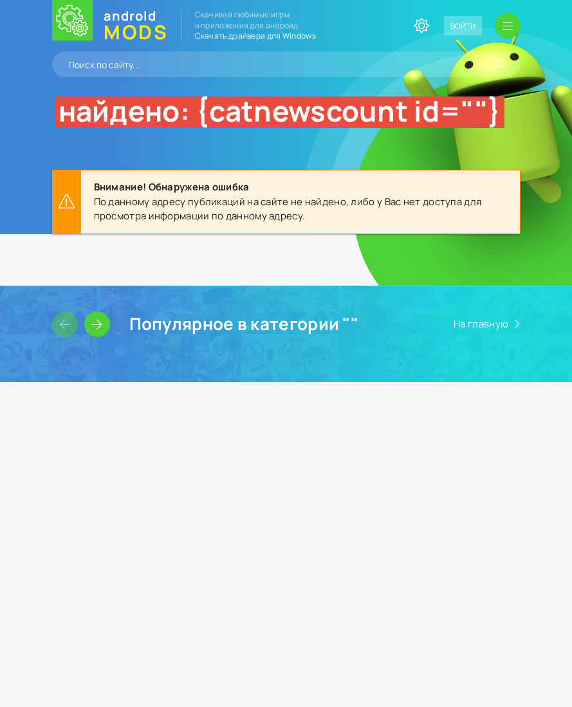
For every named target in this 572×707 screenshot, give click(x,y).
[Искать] (501, 64)
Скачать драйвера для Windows (255, 35)
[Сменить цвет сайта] (421, 25)
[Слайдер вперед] (97, 324)
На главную (481, 324)
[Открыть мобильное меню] (508, 26)
